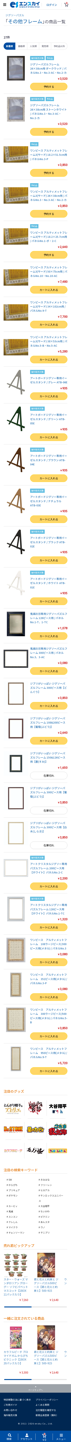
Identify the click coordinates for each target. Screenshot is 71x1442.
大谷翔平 (45, 1206)
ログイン (51, 5)
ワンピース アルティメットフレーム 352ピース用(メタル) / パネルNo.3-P (48, 979)
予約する (49, 86)
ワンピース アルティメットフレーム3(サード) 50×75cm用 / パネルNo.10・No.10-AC (48, 271)
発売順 (45, 46)
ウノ (43, 1227)
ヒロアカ (45, 1190)
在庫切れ (49, 775)
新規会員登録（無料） (47, 1415)
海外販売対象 (10, 1415)
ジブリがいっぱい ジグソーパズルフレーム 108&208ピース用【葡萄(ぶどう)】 (47, 722)
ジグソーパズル (14, 15)
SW (10, 1179)
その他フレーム (25, 21)
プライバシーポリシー (47, 1399)
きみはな (45, 1179)
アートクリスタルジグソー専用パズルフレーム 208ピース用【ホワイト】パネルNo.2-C (48, 868)
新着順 (9, 46)
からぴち (13, 1184)
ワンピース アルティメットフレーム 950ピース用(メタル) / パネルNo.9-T (48, 1053)
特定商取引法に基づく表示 (17, 1399)
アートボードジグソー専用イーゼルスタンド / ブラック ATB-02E (48, 542)
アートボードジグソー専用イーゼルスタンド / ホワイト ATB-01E (48, 583)
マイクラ (13, 1227)
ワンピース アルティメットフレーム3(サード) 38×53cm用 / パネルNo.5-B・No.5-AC (48, 341)
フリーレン (46, 1184)
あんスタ (45, 1221)
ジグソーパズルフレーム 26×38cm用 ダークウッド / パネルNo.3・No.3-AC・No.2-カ (48, 68)
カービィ (13, 1206)
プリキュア (14, 1190)
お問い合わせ (10, 1410)
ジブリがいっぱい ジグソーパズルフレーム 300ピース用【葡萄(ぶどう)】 (48, 792)
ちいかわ (45, 1211)
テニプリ (45, 1232)
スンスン (13, 1216)
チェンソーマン (16, 1232)
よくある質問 (42, 1404)
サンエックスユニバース (51, 1198)
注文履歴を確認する (46, 1410)
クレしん (13, 1221)
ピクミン (45, 1216)
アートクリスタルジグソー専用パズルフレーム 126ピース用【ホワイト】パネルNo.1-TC (48, 909)
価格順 (21, 46)
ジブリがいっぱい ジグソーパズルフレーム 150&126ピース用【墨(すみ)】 (47, 757)
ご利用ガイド (10, 1404)
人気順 (33, 46)
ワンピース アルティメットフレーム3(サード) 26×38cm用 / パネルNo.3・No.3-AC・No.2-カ (48, 196)
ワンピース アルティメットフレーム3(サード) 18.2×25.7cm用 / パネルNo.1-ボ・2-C (48, 237)
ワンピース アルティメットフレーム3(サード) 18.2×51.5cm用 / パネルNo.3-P (48, 155)
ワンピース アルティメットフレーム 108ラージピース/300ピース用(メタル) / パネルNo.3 (49, 944)
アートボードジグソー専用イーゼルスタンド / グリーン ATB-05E (48, 419)
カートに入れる (49, 290)
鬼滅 (11, 1211)
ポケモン (13, 1195)
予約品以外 (59, 46)
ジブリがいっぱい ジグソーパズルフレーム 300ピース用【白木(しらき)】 (48, 827)
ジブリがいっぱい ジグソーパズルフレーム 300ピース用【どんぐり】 (48, 688)
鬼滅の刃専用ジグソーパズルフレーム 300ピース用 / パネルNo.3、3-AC (48, 653)
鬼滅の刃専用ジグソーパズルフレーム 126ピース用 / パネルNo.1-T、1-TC (48, 618)
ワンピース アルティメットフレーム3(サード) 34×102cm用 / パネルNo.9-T (48, 306)
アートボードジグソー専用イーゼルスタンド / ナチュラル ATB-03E (48, 501)
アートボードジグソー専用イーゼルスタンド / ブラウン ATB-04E (48, 460)
